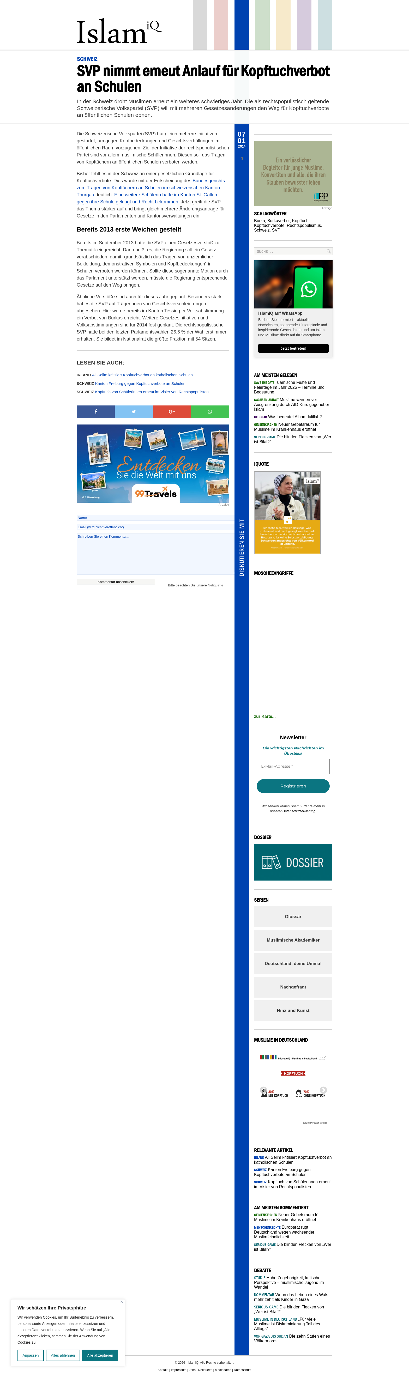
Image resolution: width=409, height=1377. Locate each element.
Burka (259, 221)
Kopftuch (300, 221)
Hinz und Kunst (293, 1010)
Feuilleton (304, 25)
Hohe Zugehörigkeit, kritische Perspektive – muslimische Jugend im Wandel (289, 1282)
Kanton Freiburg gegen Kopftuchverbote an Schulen (131, 383)
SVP (276, 230)
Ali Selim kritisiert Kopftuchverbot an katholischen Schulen (135, 375)
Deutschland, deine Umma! (293, 963)
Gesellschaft (262, 25)
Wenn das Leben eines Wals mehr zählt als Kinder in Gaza (291, 1297)
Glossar (293, 916)
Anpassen (30, 1355)
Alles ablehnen (63, 1355)
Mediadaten (223, 1370)
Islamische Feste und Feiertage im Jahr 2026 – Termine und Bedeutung (289, 387)
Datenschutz (242, 1370)
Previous (261, 1088)
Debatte (325, 25)
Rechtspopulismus (304, 225)
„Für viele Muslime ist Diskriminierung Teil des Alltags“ (287, 1324)
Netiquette (215, 585)
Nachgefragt (293, 987)
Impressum (178, 1370)
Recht (283, 25)
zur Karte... (265, 716)
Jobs (192, 1370)
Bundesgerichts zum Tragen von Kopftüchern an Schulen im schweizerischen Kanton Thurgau (151, 187)
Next (321, 1088)
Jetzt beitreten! (293, 348)
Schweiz (262, 230)
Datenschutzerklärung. (299, 811)
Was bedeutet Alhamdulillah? (288, 417)
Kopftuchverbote (269, 225)
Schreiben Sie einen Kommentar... (155, 554)
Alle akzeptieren (100, 1355)
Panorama (241, 25)
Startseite (200, 25)
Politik (221, 25)
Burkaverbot (278, 221)
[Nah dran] (122, 1302)
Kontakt (163, 1370)
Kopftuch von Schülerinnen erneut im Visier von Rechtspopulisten (143, 392)
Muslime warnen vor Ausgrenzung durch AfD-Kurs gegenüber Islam (291, 404)
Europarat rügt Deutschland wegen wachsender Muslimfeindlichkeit (284, 1232)
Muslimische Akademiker (293, 940)
